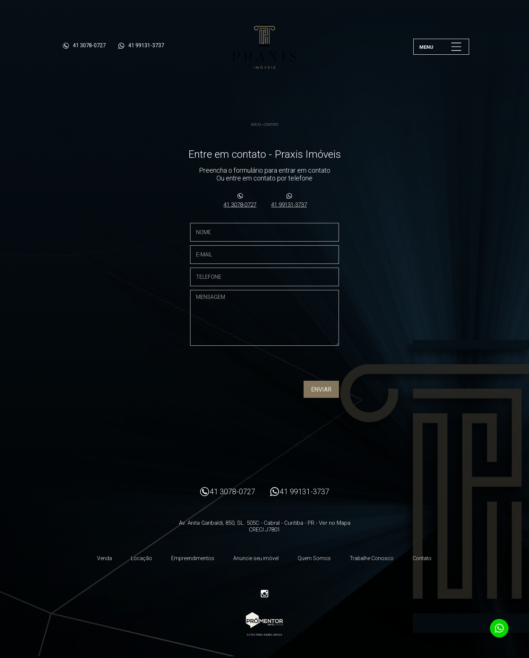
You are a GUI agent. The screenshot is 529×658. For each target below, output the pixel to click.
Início (256, 125)
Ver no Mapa (334, 523)
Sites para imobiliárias (264, 634)
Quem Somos (314, 558)
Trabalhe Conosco (372, 558)
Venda (104, 558)
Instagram (264, 593)
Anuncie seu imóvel (256, 558)
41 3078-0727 (240, 204)
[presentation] (291, 366)
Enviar (321, 389)
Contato (271, 125)
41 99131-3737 (289, 204)
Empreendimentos (192, 558)
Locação (141, 558)
